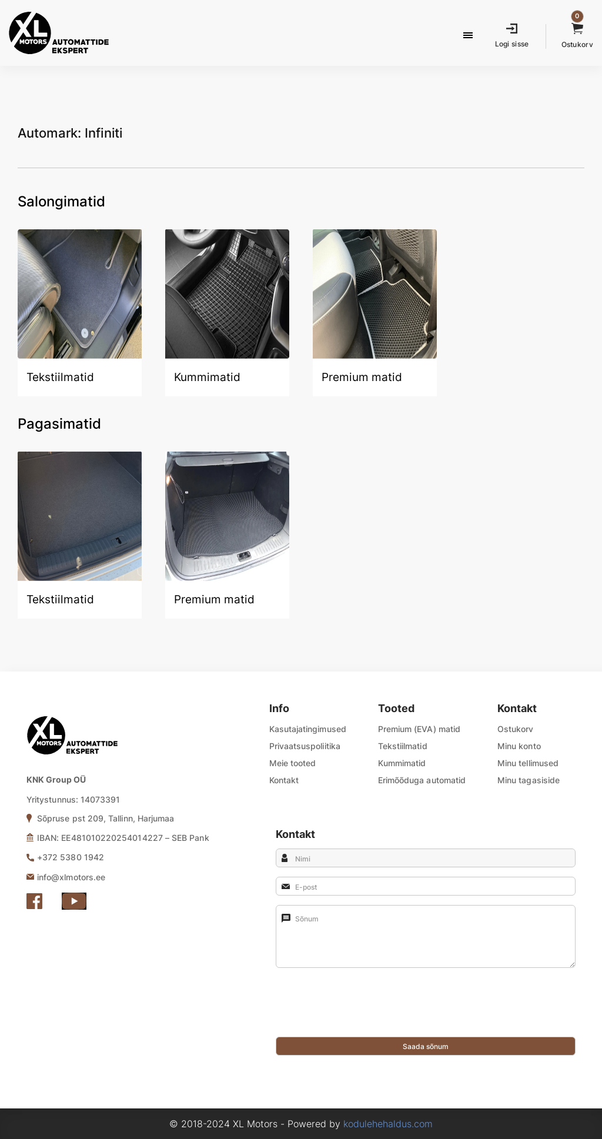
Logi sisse (512, 43)
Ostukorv (515, 729)
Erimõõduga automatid (422, 780)
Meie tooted (292, 763)
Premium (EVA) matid (419, 729)
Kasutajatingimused (307, 729)
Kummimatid (402, 763)
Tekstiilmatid (402, 746)
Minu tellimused (527, 763)
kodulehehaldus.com (388, 1124)
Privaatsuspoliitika (304, 746)
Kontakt (284, 780)
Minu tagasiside (528, 780)
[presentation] (365, 1014)
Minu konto (519, 746)
